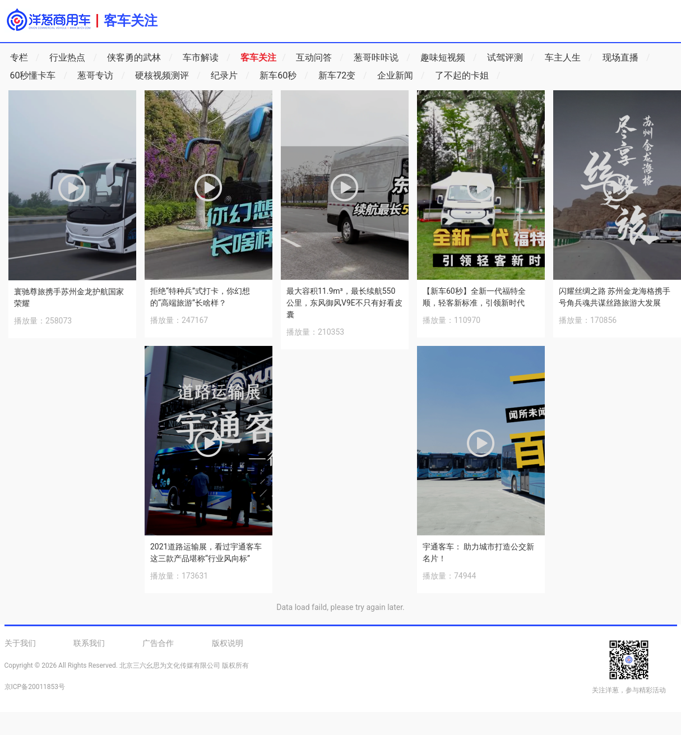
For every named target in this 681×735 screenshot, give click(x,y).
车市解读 (206, 58)
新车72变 (342, 76)
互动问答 (320, 58)
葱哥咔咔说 (382, 58)
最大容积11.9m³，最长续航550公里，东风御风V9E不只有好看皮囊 (344, 302)
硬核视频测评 (168, 76)
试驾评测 (511, 58)
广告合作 (158, 643)
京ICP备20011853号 (35, 687)
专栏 (25, 58)
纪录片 (230, 76)
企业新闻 (401, 76)
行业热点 (73, 58)
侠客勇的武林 (140, 58)
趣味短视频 (448, 58)
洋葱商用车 (48, 20)
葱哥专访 (101, 76)
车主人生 (568, 58)
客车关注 (130, 20)
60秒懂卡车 (39, 76)
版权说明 (227, 643)
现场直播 (626, 58)
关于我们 (20, 643)
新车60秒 (284, 76)
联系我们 (89, 643)
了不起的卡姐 (468, 76)
